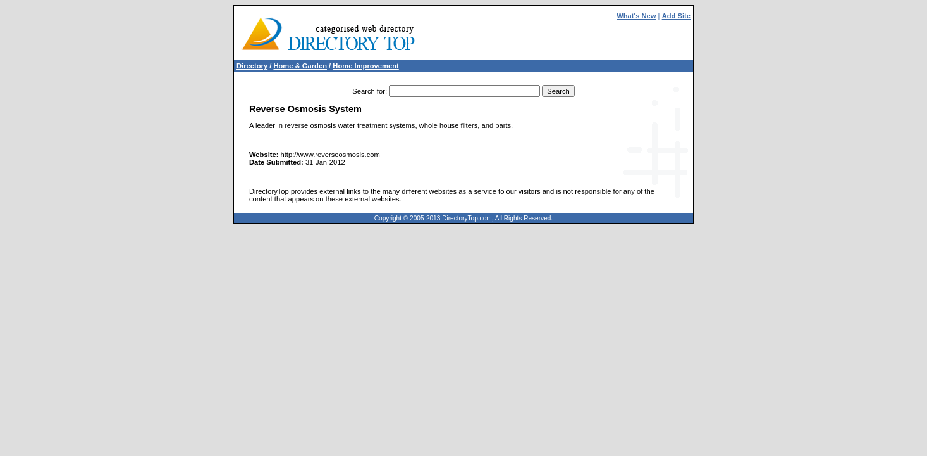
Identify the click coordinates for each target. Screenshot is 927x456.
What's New (636, 16)
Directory (251, 66)
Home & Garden (300, 66)
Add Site (676, 16)
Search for (368, 91)
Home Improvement (365, 66)
